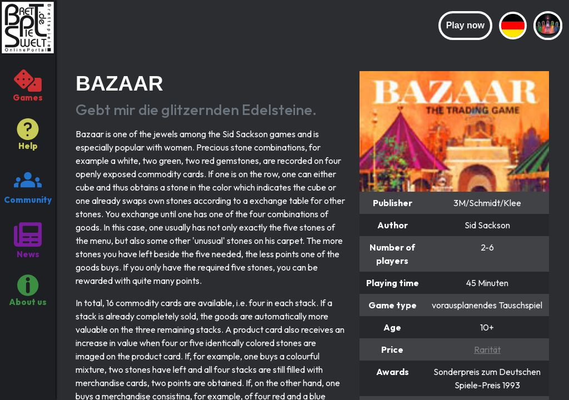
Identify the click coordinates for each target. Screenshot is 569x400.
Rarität (487, 349)
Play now (465, 25)
